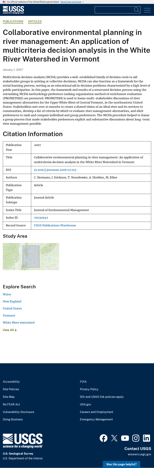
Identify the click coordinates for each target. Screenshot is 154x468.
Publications (13, 21)
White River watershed (18, 322)
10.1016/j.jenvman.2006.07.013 (55, 170)
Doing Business (13, 419)
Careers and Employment (96, 412)
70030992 (41, 217)
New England (12, 301)
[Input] (117, 9)
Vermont (9, 315)
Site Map (9, 397)
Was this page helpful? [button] (121, 464)
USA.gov (85, 404)
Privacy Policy (89, 389)
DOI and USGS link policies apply (102, 397)
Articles (35, 21)
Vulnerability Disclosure (18, 412)
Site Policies (11, 389)
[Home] (13, 13)
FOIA (83, 381)
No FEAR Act (11, 404)
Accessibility (11, 381)
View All (10, 330)
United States (12, 308)
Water (7, 294)
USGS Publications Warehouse (55, 225)
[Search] (136, 9)
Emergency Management (96, 419)
